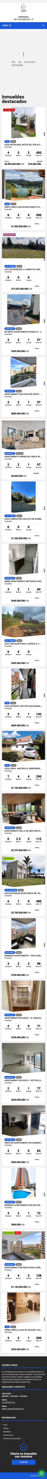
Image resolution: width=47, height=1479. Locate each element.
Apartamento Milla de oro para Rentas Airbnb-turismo (23, 831)
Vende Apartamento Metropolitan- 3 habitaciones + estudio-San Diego (23, 581)
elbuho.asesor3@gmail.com (13, 1409)
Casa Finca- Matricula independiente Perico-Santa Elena (23, 769)
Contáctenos (8, 1435)
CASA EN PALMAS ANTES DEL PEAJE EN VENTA (23, 145)
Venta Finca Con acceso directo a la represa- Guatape (23, 207)
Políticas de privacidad (12, 1438)
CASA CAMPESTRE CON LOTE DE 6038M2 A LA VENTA (23, 519)
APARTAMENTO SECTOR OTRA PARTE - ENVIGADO (23, 394)
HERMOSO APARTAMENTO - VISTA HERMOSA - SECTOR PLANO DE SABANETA (23, 956)
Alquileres (7, 1432)
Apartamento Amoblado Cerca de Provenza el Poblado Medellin (23, 457)
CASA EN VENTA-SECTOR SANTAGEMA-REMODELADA (23, 706)
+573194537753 (23, 19)
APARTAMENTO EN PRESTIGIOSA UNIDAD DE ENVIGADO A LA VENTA (23, 1268)
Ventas (6, 1428)
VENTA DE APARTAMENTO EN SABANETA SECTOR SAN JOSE (23, 1143)
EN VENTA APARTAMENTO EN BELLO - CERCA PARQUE (23, 332)
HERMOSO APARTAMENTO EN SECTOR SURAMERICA (23, 1205)
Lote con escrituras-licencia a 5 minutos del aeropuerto (23, 644)
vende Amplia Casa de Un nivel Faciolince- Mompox (23, 1330)
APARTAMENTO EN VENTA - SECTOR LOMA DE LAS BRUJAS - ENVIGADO (23, 1081)
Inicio (5, 1425)
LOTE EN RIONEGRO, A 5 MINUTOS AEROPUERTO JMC (23, 270)
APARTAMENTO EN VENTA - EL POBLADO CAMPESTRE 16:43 (23, 1018)
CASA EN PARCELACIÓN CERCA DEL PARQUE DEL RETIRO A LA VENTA (23, 893)
